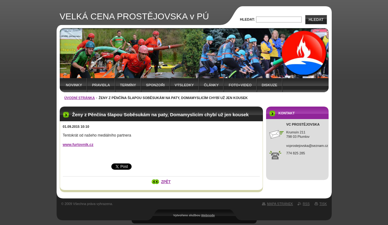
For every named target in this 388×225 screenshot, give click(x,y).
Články (211, 85)
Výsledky (184, 85)
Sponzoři (155, 85)
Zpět (166, 182)
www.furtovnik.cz (78, 144)
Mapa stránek (280, 204)
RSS (306, 204)
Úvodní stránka (79, 98)
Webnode (208, 215)
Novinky (74, 85)
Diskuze (269, 85)
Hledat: (247, 19)
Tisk (323, 204)
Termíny (128, 85)
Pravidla (101, 85)
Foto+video (240, 85)
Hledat (316, 20)
